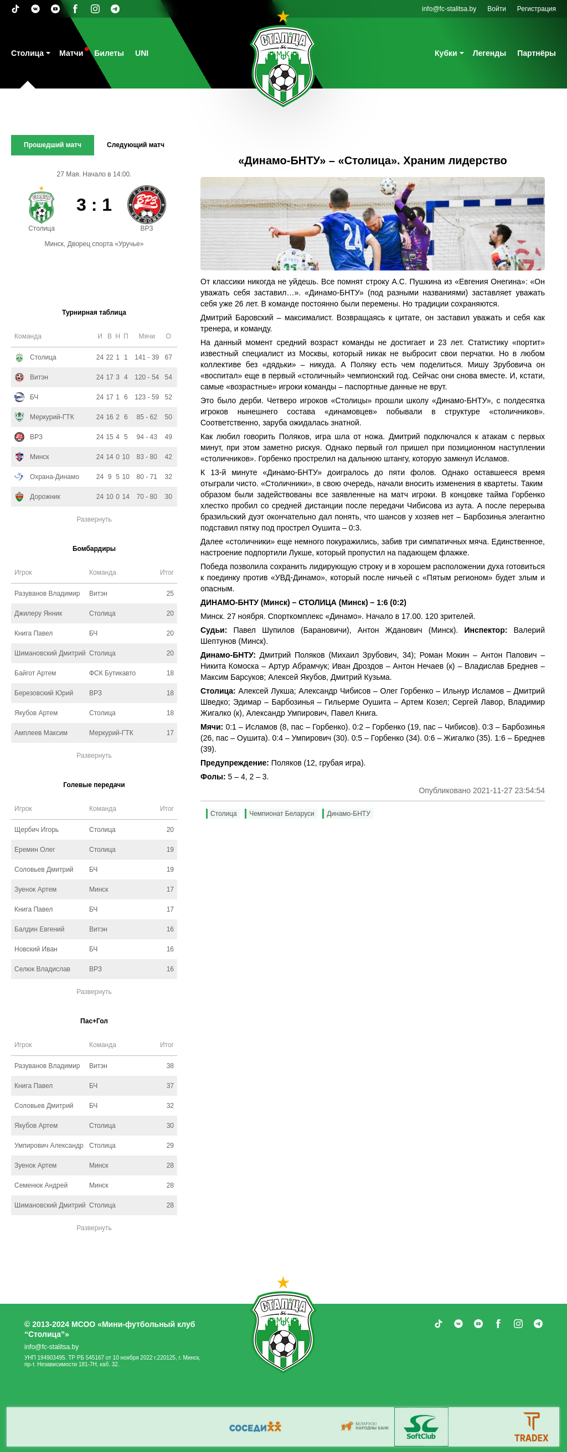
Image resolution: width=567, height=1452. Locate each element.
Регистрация (536, 9)
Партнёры (536, 53)
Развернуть (94, 519)
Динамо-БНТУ (348, 814)
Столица (27, 53)
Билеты (109, 53)
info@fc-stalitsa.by (449, 9)
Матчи (71, 53)
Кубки (446, 53)
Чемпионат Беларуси (282, 814)
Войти (496, 9)
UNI (141, 53)
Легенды (490, 53)
